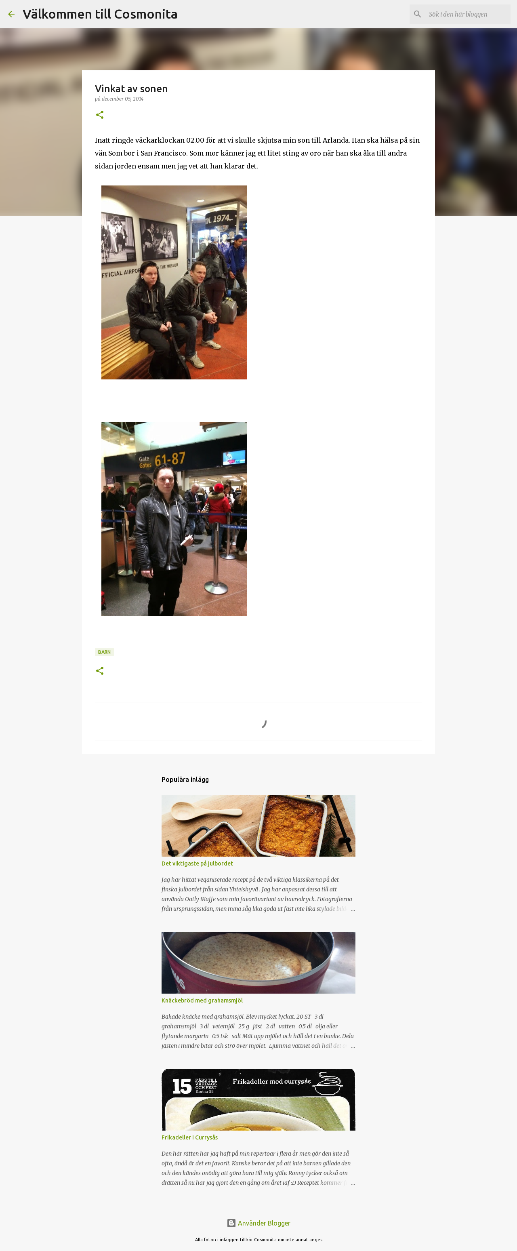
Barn (104, 652)
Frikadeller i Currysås (190, 1137)
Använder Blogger (258, 1223)
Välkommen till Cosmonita (100, 13)
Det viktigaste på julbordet (197, 863)
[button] (100, 115)
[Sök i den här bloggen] (468, 14)
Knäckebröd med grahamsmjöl (202, 1000)
